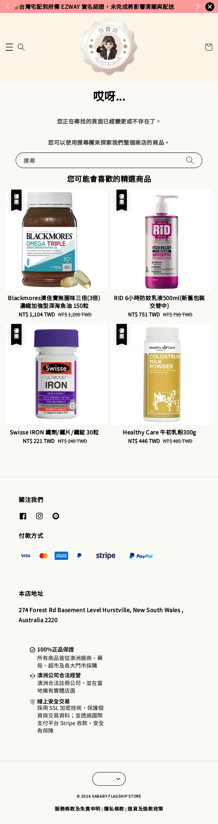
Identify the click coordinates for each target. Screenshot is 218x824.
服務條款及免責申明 (77, 808)
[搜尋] (190, 160)
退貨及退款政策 (145, 808)
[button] (9, 47)
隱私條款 (114, 808)
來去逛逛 (137, 6)
